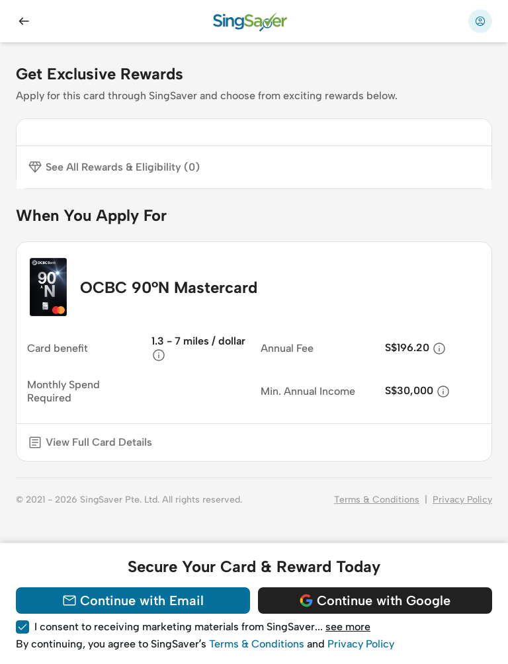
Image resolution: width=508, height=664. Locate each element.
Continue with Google (374, 600)
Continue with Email (133, 600)
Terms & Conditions (376, 499)
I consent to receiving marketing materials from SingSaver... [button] (202, 627)
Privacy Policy (462, 499)
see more (347, 626)
